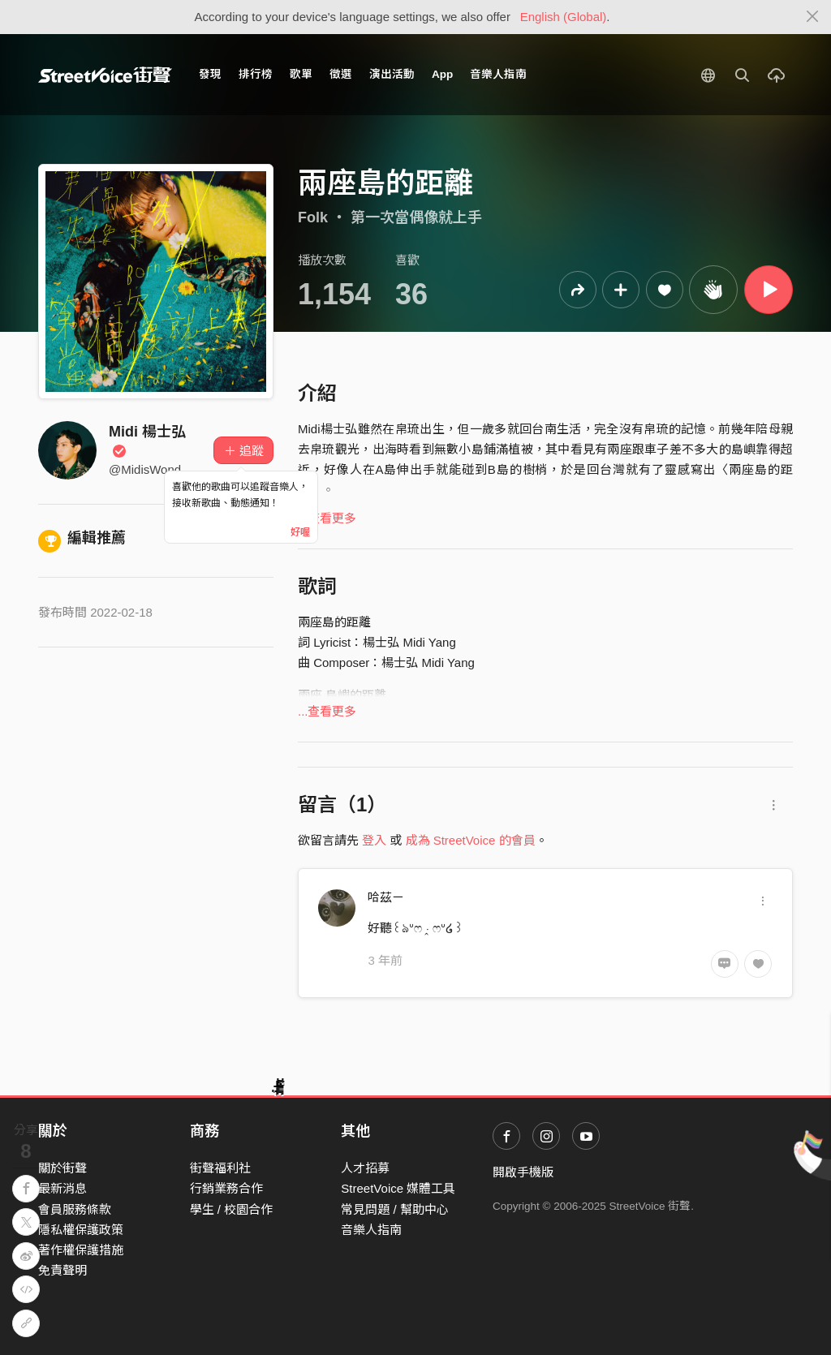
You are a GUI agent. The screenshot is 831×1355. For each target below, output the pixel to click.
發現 (210, 74)
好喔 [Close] (300, 532)
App (442, 74)
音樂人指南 (498, 74)
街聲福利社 (220, 1168)
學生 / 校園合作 (231, 1209)
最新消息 (62, 1188)
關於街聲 (62, 1168)
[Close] (812, 17)
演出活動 (392, 74)
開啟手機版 (523, 1172)
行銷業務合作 (226, 1188)
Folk (313, 217)
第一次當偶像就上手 (416, 217)
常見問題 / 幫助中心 (395, 1209)
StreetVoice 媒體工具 (398, 1188)
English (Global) (563, 17)
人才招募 (365, 1168)
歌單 (301, 74)
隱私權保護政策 (80, 1230)
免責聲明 (62, 1270)
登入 (374, 840)
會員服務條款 (74, 1209)
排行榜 (256, 74)
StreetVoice (105, 75)
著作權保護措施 (80, 1250)
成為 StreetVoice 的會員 (471, 840)
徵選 (340, 74)
